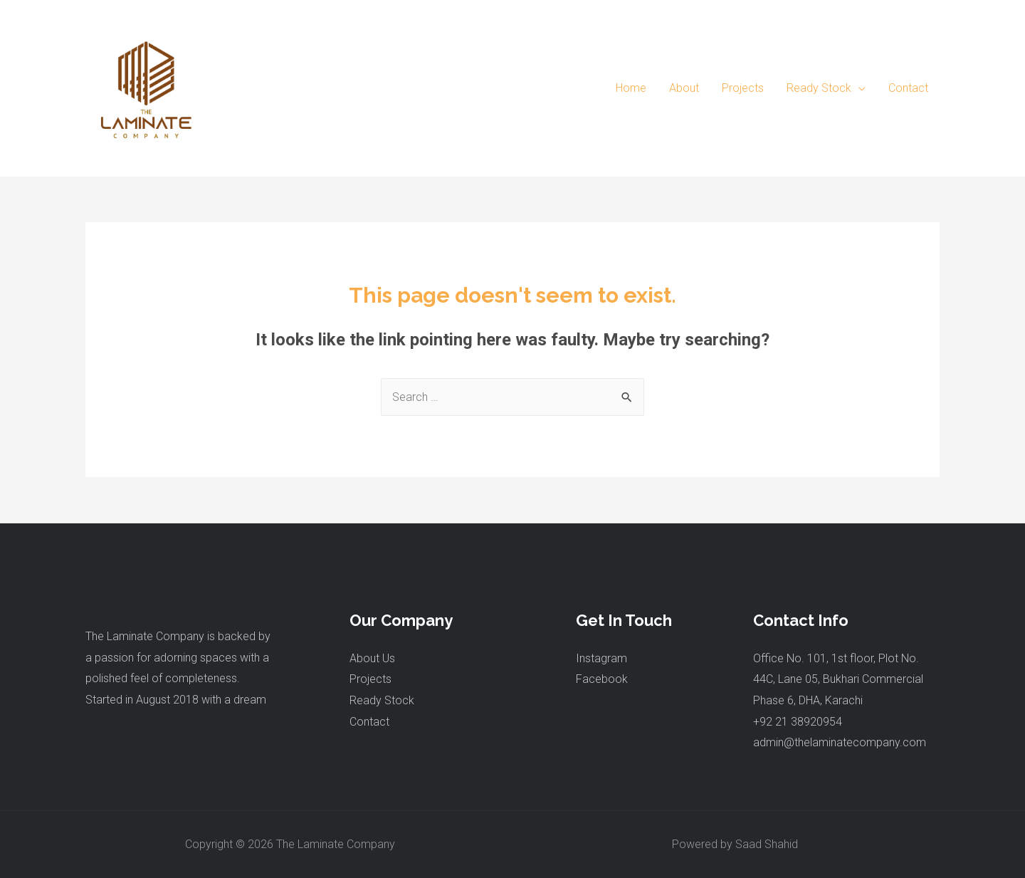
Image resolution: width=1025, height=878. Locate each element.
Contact (369, 721)
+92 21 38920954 (797, 721)
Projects (370, 679)
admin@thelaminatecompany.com (839, 742)
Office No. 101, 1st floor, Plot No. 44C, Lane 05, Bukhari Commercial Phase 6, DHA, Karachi (838, 679)
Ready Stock (381, 700)
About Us (372, 658)
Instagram (601, 658)
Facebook (602, 679)
